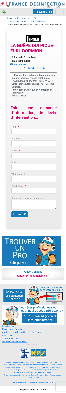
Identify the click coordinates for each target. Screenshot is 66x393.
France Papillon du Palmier (47, 370)
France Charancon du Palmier (47, 362)
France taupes (55, 375)
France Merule (43, 367)
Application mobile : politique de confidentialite (23, 332)
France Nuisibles (29, 370)
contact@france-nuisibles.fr (14, 341)
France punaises (44, 372)
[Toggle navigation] (59, 12)
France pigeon (19, 372)
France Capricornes (26, 362)
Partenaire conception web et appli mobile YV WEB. (33, 382)
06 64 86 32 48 (36, 68)
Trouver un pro (23, 18)
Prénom (15, 139)
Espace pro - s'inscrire (12, 329)
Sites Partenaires (10, 338)
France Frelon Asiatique (14, 367)
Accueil (10, 18)
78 (34, 18)
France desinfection (40, 365)
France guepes (30, 367)
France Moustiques (14, 370)
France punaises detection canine (17, 375)
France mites (55, 367)
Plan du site (7, 335)
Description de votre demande (27, 198)
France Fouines (56, 365)
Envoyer (19, 214)
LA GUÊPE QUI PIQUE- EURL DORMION (27, 21)
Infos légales (8, 326)
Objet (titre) (17, 186)
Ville (13, 162)
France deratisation (24, 365)
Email (14, 150)
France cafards (12, 362)
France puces (31, 372)
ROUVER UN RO (43, 11)
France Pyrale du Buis (39, 375)
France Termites (33, 377)
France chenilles (9, 365)
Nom (14, 127)
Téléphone (16, 174)
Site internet (19, 64)
